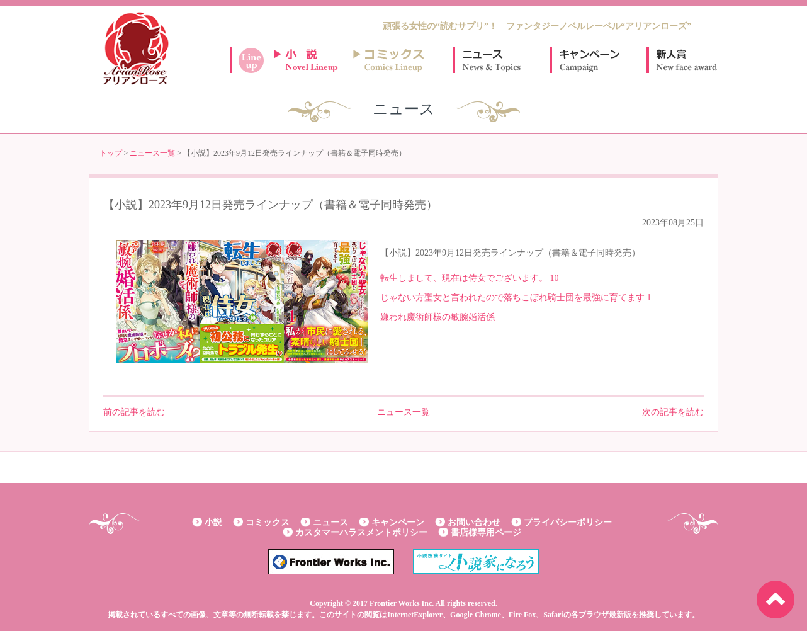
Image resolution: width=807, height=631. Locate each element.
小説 (213, 522)
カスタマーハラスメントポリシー (361, 532)
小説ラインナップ (311, 60)
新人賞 (685, 60)
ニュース (492, 60)
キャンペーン (589, 60)
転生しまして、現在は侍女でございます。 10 (469, 278)
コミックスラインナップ (391, 60)
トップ (110, 153)
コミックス (267, 522)
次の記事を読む (673, 412)
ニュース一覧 (152, 153)
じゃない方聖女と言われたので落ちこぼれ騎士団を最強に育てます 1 (516, 297)
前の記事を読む (134, 412)
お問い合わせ (474, 522)
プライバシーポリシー (568, 522)
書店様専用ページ (486, 532)
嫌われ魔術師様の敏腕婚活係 (437, 317)
